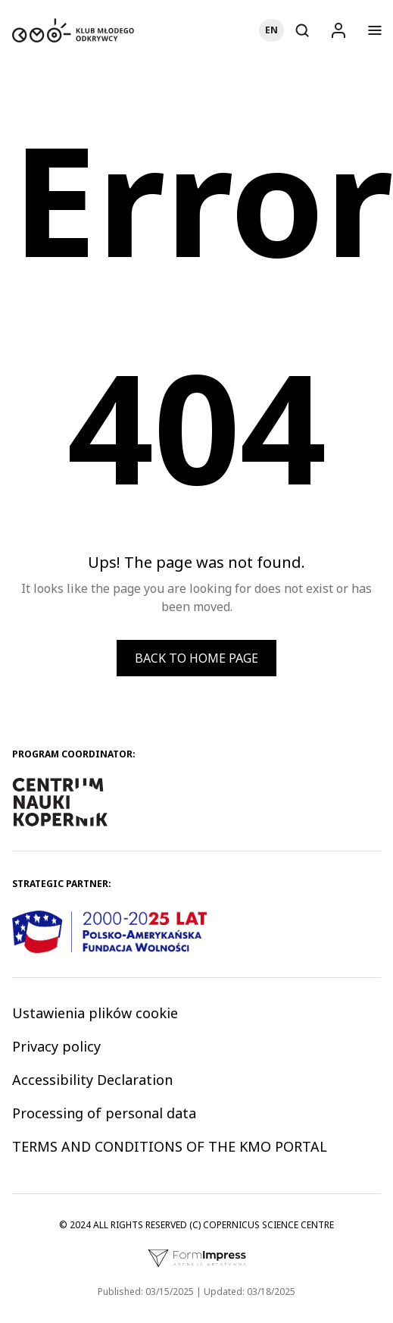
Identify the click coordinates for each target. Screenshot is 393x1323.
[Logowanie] (338, 30)
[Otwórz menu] (375, 30)
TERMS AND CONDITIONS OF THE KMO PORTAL (169, 1146)
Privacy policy (56, 1046)
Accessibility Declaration (92, 1080)
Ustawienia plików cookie (95, 1013)
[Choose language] (271, 30)
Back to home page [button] (196, 658)
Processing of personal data (104, 1113)
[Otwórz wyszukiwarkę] (302, 30)
